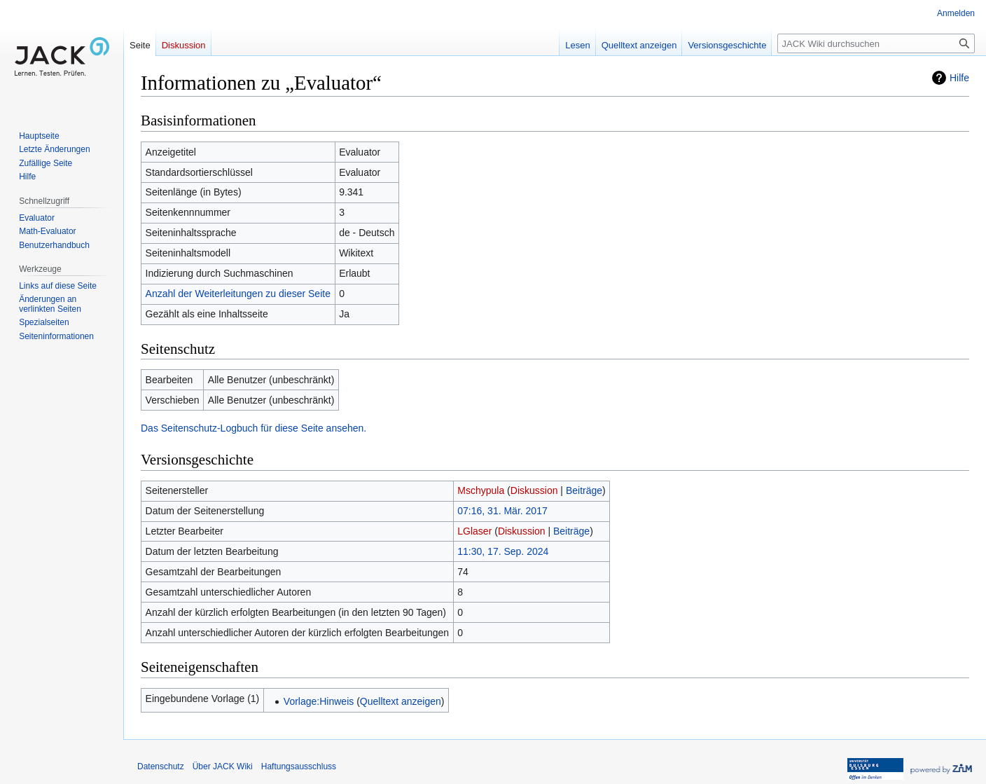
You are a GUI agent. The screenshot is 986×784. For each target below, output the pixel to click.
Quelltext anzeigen (400, 701)
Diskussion (534, 490)
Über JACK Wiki (223, 766)
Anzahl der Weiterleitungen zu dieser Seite (238, 293)
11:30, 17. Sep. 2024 (502, 551)
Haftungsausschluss (298, 766)
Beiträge (584, 490)
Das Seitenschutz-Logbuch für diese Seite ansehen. (253, 428)
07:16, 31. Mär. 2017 (502, 510)
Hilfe (959, 77)
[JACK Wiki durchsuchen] (876, 43)
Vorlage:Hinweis (319, 701)
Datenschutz (160, 766)
